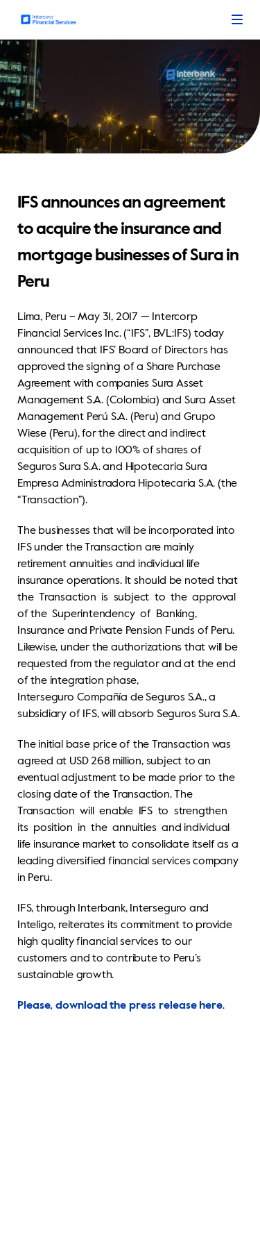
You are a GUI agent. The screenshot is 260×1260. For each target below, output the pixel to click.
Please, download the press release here (120, 1005)
